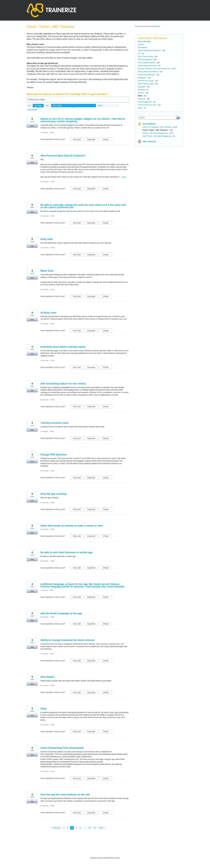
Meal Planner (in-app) (146, 81)
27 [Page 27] (95, 828)
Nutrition (141, 93)
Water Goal (46, 270)
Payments (141, 99)
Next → (102, 828)
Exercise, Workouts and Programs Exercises (154, 69)
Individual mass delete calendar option (63, 346)
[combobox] (157, 118)
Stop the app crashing (53, 493)
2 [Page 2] (68, 828)
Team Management (145, 102)
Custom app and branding (147, 66)
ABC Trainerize (149, 141)
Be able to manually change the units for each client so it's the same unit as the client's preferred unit (83, 206)
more (124, 177)
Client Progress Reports (146, 63)
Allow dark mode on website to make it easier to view (71, 525)
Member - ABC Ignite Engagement (155, 133)
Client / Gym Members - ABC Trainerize (157, 127)
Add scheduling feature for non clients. (63, 383)
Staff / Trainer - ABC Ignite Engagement (157, 136)
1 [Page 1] (63, 828)
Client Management (145, 60)
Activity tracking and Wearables (149, 50)
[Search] (178, 117)
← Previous (55, 828)
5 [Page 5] (80, 828)
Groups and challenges (146, 75)
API (139, 53)
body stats (46, 239)
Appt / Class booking (145, 57)
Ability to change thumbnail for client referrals (67, 640)
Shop (43, 708)
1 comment (44, 132)
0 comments (44, 182)
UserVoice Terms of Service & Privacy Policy (105, 858)
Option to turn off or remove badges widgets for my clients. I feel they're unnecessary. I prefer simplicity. (82, 120)
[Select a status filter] (107, 106)
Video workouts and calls (147, 105)
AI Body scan (48, 312)
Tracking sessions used (54, 423)
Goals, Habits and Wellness (148, 72)
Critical (107, 139)
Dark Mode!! (47, 677)
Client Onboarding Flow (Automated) (62, 748)
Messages (141, 87)
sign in (157, 26)
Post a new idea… (145, 41)
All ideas (141, 44)
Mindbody (141, 90)
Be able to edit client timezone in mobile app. (66, 552)
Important (92, 139)
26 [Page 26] (90, 828)
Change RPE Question (53, 454)
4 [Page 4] (76, 828)
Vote (32, 126)
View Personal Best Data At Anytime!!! (62, 155)
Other (52, 132)
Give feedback (149, 124)
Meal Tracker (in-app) (146, 84)
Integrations (142, 78)
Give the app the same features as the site (65, 794)
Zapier (140, 108)
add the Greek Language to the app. (61, 613)
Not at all (78, 139)
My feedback (32, 110)
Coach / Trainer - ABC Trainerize (155, 130)
